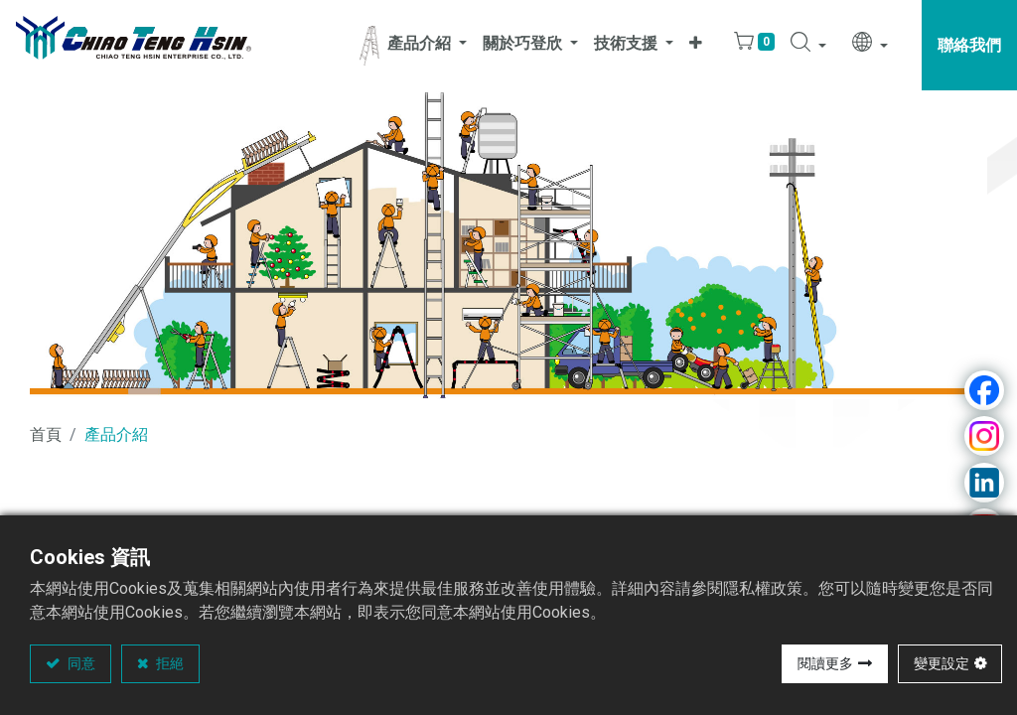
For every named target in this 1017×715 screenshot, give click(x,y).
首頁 (46, 434)
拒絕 (168, 663)
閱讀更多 (825, 663)
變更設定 (941, 663)
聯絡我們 (969, 45)
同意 (80, 663)
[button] (695, 45)
